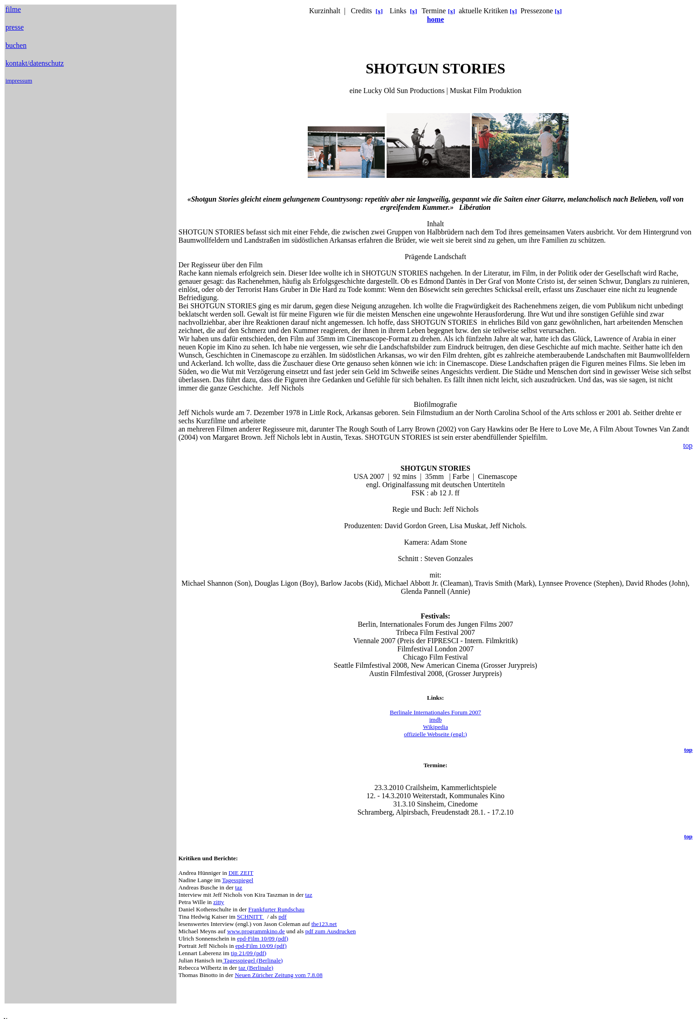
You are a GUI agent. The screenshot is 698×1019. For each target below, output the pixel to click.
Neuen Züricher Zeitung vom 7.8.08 (278, 975)
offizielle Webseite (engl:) (435, 734)
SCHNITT (250, 916)
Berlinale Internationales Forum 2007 (435, 712)
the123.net (324, 923)
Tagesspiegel (237, 880)
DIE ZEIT (240, 872)
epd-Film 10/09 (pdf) (263, 938)
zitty (218, 902)
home (435, 19)
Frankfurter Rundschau (276, 909)
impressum (18, 80)
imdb (435, 719)
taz (239, 887)
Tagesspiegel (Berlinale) (252, 960)
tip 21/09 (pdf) (248, 953)
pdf (283, 916)
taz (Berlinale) (256, 967)
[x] (379, 11)
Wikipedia (435, 726)
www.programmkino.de (255, 931)
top (688, 445)
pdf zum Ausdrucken (330, 931)
